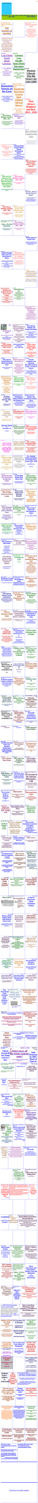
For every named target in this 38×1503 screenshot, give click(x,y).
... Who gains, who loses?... (7, 580)
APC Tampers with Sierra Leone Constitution (7, 1289)
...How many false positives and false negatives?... (31, 919)
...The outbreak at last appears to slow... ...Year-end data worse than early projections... (17, 796)
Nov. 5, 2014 (34, 877)
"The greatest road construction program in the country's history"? (6, 1330)
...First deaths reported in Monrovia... (6, 1101)
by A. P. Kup (19, 561)
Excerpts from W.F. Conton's (6, 24)
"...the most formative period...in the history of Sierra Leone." (7, 870)
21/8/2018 (27, 376)
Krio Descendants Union (5, 991)
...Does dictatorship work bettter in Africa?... (31, 195)
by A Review (31, 461)
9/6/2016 (15, 489)
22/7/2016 (27, 474)
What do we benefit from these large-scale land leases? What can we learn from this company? (19, 1277)
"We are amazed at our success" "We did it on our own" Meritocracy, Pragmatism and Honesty (31, 686)
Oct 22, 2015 (3, 628)
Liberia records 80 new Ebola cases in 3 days (5, 1055)
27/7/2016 (3, 455)
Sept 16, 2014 (10, 959)
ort (24, 1140)
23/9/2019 (27, 269)
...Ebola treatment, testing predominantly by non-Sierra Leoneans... (7, 920)
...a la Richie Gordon (33, 1258)
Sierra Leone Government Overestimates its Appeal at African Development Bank (31, 715)
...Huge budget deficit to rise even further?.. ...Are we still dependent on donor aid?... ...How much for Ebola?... (14, 1084)
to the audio (32, 832)
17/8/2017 (15, 425)
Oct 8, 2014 (10, 914)
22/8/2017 (27, 425)
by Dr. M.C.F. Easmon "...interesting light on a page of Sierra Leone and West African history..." (19, 462)
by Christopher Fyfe (5, 796)
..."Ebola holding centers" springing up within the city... (5, 942)
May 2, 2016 (3, 505)
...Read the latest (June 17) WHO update (7, 1105)
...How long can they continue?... (19, 414)
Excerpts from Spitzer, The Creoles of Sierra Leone (6, 490)
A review (5, 1222)
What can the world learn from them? (7, 641)
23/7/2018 (15, 376)
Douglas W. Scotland (19, 964)
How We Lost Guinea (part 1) (16, 879)
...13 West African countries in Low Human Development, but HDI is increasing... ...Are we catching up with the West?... (31, 171)
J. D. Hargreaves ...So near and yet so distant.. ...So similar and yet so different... (31, 796)
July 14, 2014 (3, 1079)
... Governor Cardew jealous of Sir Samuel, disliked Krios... (7, 866)
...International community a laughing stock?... (30, 827)
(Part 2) (31, 496)
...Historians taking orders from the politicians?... (31, 142)
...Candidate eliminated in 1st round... (31, 721)
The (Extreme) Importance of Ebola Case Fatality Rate (31, 809)
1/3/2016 (15, 539)
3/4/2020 (27, 68)
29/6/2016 (3, 474)
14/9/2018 (3, 358)
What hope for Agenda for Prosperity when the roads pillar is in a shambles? (7, 1335)
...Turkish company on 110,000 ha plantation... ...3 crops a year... (19, 211)
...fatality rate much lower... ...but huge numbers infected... (19, 75)
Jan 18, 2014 (3, 1245)
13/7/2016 (15, 474)
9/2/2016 (27, 554)
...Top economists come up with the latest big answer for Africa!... (7, 467)
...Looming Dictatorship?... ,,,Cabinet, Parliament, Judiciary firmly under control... (7, 747)
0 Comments (18, 722)
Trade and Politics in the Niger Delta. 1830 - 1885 (19, 665)
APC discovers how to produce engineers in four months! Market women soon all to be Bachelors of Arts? (19, 716)
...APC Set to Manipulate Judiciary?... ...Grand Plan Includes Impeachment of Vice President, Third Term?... (6, 842)
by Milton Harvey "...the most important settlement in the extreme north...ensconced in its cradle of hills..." (31, 402)
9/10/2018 (27, 358)
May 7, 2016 (15, 505)
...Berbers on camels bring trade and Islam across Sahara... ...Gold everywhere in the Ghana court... (7, 151)
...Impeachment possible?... (18, 764)
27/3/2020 (15, 53)
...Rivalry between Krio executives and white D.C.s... (19, 642)
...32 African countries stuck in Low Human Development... (7, 350)
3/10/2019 (27, 236)
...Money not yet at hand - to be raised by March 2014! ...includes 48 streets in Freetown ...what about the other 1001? (28, 1311)
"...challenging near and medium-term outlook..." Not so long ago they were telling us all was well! (7, 651)
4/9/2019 (15, 251)
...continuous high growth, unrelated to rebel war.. (7, 420)
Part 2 (7, 672)
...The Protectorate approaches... (19, 640)
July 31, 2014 (34, 1063)
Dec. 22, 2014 (3, 805)
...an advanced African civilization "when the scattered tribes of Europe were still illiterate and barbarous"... (31, 31)
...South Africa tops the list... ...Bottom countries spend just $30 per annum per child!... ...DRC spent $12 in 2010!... (31, 702)
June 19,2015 (3, 695)
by (31, 511)
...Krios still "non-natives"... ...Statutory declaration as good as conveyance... (31, 383)
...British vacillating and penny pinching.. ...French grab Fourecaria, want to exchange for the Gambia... (17, 884)
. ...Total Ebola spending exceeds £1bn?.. (6, 782)
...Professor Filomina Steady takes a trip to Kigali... (31, 200)
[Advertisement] (19, 1472)
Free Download (7, 339)
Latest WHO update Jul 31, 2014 (5, 1048)
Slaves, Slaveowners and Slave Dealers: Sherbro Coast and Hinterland (31, 1269)
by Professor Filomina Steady (31, 370)
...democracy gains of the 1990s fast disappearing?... (6, 619)
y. (7, 1415)
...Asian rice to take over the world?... (7, 190)
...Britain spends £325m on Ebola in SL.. (6, 780)
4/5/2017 (27, 440)
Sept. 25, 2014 (7, 936)
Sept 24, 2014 (34, 959)
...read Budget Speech (32, 868)
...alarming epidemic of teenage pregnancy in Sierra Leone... (31, 373)
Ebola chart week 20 (14, 1006)
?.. (20, 1060)
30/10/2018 (3, 342)
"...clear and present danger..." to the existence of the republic (19, 1036)
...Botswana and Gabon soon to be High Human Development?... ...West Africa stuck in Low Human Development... (31, 449)
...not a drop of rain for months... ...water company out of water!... (7, 98)
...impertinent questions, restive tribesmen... (19, 479)
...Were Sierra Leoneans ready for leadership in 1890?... (7, 861)
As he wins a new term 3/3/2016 (30, 540)
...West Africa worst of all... (6, 353)
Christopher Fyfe (6, 1116)
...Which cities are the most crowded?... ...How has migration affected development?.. (31, 617)
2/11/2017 (3, 394)
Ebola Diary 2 (21, 1066)
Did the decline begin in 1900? (31, 747)
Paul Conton (3, 1082)
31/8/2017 (3, 410)
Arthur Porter (5, 1218)
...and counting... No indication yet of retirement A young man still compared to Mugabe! (31, 545)
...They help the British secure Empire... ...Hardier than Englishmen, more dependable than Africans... (17, 810)
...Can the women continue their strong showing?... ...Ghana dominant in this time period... (31, 112)
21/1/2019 (27, 342)
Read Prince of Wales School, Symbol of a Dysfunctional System (10, 1314)
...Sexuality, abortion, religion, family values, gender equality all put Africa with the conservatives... (7, 447)
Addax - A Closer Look (19, 1273)
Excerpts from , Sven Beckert (18, 85)
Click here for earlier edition (19, 1490)
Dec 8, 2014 (27, 836)
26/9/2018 (15, 358)
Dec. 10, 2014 (3, 820)
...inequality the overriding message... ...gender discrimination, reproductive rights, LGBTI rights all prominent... (19, 152)
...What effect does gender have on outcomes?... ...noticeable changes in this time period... (7, 119)
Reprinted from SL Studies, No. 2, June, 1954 (18, 577)
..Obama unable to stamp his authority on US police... (19, 840)
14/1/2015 (27, 576)
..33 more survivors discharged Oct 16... (19, 926)
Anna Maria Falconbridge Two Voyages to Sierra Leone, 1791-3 (6, 1407)
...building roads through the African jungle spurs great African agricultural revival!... (19, 430)
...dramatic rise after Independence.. (7, 404)
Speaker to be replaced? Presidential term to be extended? (7, 1293)
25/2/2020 (3, 83)
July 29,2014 (23, 1063)
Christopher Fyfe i (30, 1153)
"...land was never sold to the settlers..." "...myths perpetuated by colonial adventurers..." (19, 1178)
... (7, 335)
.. (4, 1286)
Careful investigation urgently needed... (31, 432)
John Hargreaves (19, 637)
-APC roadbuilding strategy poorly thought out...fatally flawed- (8, 1399)
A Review (6, 428)
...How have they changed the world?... (7, 210)
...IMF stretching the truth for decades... (19, 384)
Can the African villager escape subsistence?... (7, 338)
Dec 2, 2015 (3, 592)
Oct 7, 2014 (34, 936)
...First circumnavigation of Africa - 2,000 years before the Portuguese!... (31, 35)
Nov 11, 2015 (3, 610)
